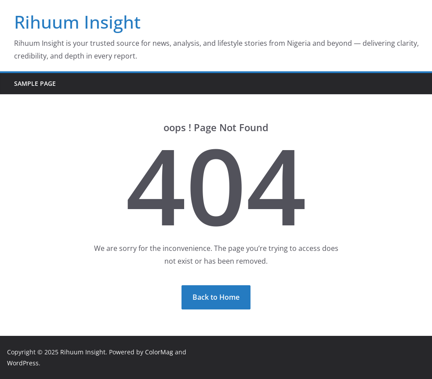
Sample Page (35, 83)
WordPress (23, 363)
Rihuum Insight (77, 22)
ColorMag (159, 352)
